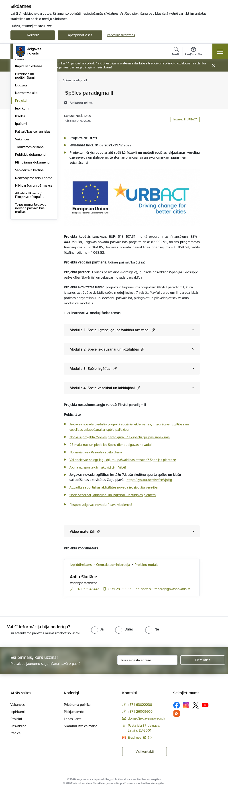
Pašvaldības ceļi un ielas (32, 197)
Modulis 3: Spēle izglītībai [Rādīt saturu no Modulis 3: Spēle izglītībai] (93, 368)
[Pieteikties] (202, 660)
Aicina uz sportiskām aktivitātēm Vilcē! (97, 467)
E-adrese (135, 737)
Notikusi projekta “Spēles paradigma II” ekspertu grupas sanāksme (119, 437)
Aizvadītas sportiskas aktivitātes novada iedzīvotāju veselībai (113, 487)
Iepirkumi (22, 174)
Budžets (21, 151)
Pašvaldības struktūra (31, 101)
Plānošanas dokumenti (32, 228)
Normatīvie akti (26, 158)
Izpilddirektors (81, 565)
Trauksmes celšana (29, 212)
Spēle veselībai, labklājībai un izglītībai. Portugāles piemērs (112, 495)
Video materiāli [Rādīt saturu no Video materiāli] (85, 531)
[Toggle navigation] (220, 51)
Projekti (20, 166)
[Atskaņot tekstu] (81, 102)
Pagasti (20, 124)
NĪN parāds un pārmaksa (34, 251)
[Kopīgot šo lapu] (211, 102)
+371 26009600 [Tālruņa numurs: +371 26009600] (140, 711)
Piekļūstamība (74, 712)
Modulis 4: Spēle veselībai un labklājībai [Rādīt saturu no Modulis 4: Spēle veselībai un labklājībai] (105, 387)
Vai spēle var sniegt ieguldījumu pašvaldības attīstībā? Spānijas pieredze (122, 460)
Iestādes (21, 116)
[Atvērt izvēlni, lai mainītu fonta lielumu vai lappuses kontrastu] (193, 52)
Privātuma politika (77, 704)
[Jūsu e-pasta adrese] (147, 660)
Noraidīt (33, 35)
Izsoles (20, 182)
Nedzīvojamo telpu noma (33, 243)
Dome (19, 93)
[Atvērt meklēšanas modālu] (176, 52)
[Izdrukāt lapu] (211, 91)
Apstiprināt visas (80, 35)
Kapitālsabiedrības (28, 132)
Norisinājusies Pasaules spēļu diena (95, 452)
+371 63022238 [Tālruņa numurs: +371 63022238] (140, 704)
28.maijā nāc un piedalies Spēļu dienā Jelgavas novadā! (110, 445)
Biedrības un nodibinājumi (25, 141)
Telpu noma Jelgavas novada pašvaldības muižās (30, 273)
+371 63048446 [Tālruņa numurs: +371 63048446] (87, 589)
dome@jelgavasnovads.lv (146, 718)
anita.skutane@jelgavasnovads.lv (165, 589)
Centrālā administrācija (32, 108)
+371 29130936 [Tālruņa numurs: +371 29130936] (120, 589)
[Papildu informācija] (149, 737)
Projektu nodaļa (146, 565)
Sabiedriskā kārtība (29, 235)
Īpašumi (21, 189)
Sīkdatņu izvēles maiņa (81, 726)
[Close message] (213, 65)
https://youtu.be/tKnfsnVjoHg (149, 480)
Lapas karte (72, 719)
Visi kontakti (145, 751)
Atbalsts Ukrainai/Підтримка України (30, 260)
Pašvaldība (18, 726)
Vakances (22, 205)
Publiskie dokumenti (30, 220)
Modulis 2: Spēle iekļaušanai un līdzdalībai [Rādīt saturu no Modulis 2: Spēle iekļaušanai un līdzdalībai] (107, 349)
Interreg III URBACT (185, 119)
